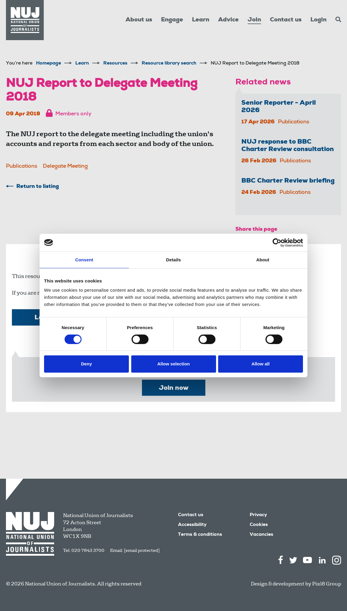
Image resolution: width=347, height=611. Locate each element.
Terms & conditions (200, 535)
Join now (173, 388)
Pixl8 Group (326, 584)
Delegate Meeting (65, 166)
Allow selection (173, 363)
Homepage (48, 63)
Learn (200, 20)
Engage (172, 20)
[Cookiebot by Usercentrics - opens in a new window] (277, 242)
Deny (86, 363)
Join (254, 20)
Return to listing (37, 186)
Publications (21, 166)
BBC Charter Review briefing (288, 181)
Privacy (258, 515)
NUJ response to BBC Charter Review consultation (287, 146)
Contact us (285, 20)
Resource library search (169, 63)
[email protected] (142, 550)
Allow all (260, 363)
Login (318, 20)
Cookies (259, 525)
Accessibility (192, 525)
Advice (228, 20)
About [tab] (262, 259)
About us (139, 20)
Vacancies (261, 535)
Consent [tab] (84, 259)
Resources (115, 63)
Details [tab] (173, 259)
